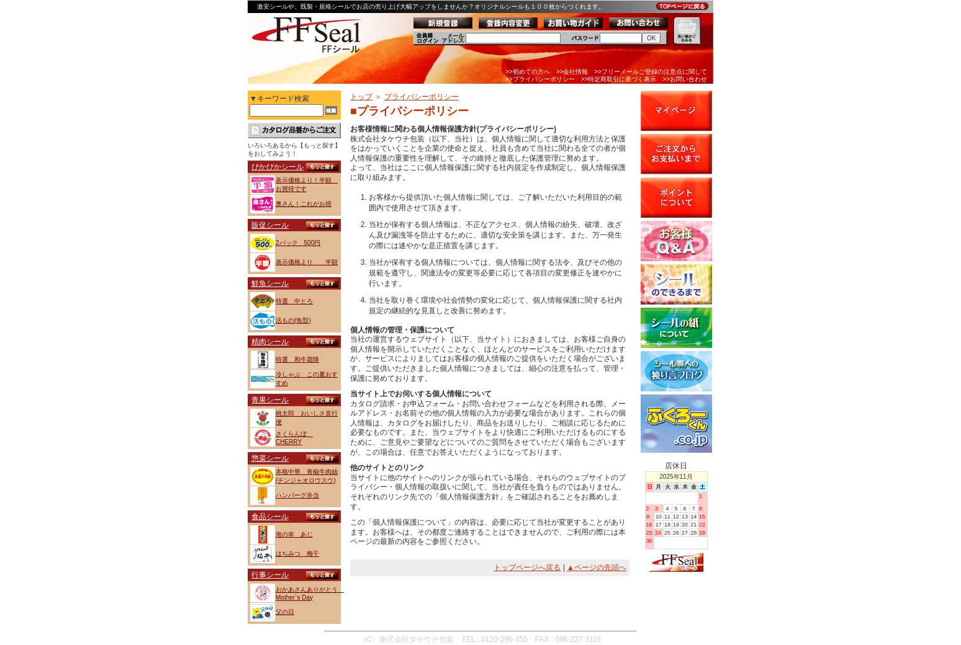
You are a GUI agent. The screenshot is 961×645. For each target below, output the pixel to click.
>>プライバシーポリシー (540, 79)
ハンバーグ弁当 (297, 495)
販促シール (270, 225)
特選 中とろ (294, 301)
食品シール (270, 516)
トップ (361, 96)
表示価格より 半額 (307, 262)
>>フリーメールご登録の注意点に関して (650, 71)
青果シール (270, 400)
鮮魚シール (270, 283)
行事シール (270, 575)
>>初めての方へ (527, 71)
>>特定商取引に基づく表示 (619, 79)
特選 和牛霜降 (297, 359)
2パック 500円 (298, 242)
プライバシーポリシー (421, 96)
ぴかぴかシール (277, 166)
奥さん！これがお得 (304, 203)
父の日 (285, 611)
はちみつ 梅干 (297, 553)
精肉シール (270, 341)
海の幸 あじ (294, 534)
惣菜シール (270, 458)
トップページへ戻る (527, 567)
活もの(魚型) (293, 320)
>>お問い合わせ (684, 79)
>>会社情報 (572, 71)
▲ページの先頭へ (596, 567)
